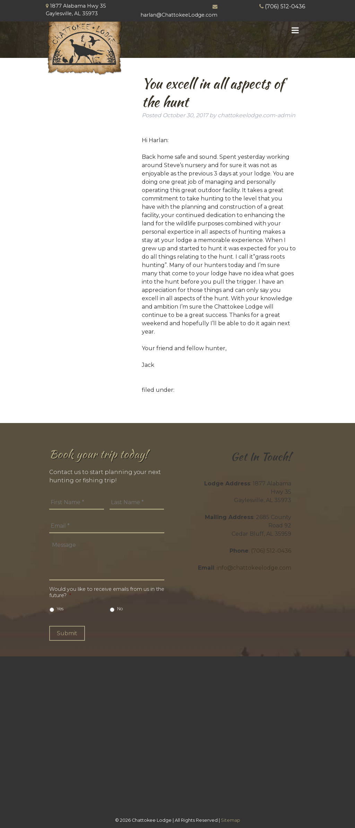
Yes (60, 608)
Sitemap (230, 820)
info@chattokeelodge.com (254, 567)
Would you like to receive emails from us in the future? (106, 592)
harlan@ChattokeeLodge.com (178, 15)
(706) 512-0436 (285, 6)
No (120, 608)
